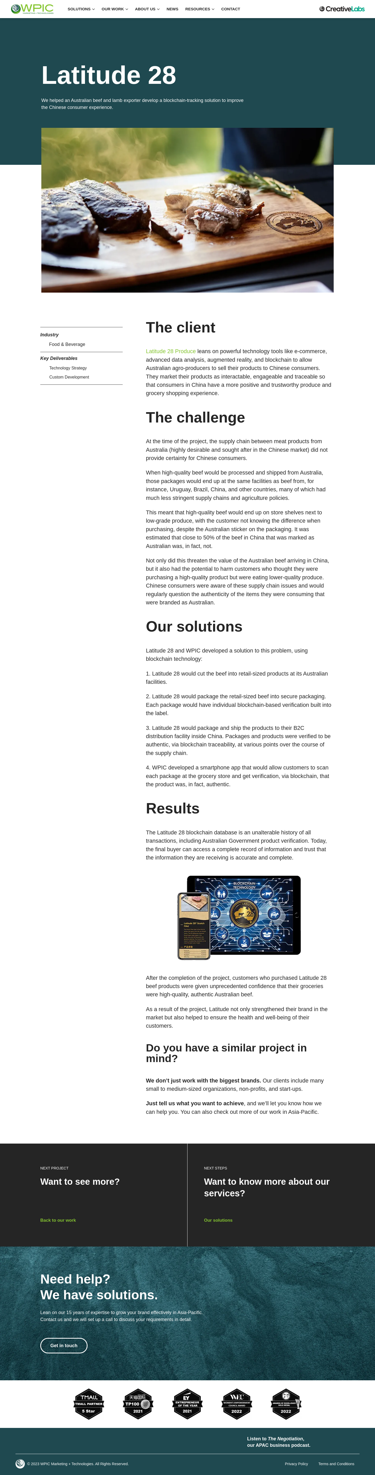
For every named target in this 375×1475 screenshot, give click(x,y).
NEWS (172, 9)
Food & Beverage (67, 344)
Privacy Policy (296, 1464)
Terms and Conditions (336, 1464)
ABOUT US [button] (147, 9)
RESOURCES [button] (199, 9)
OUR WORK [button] (115, 9)
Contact (230, 9)
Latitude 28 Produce (171, 351)
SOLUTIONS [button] (81, 9)
